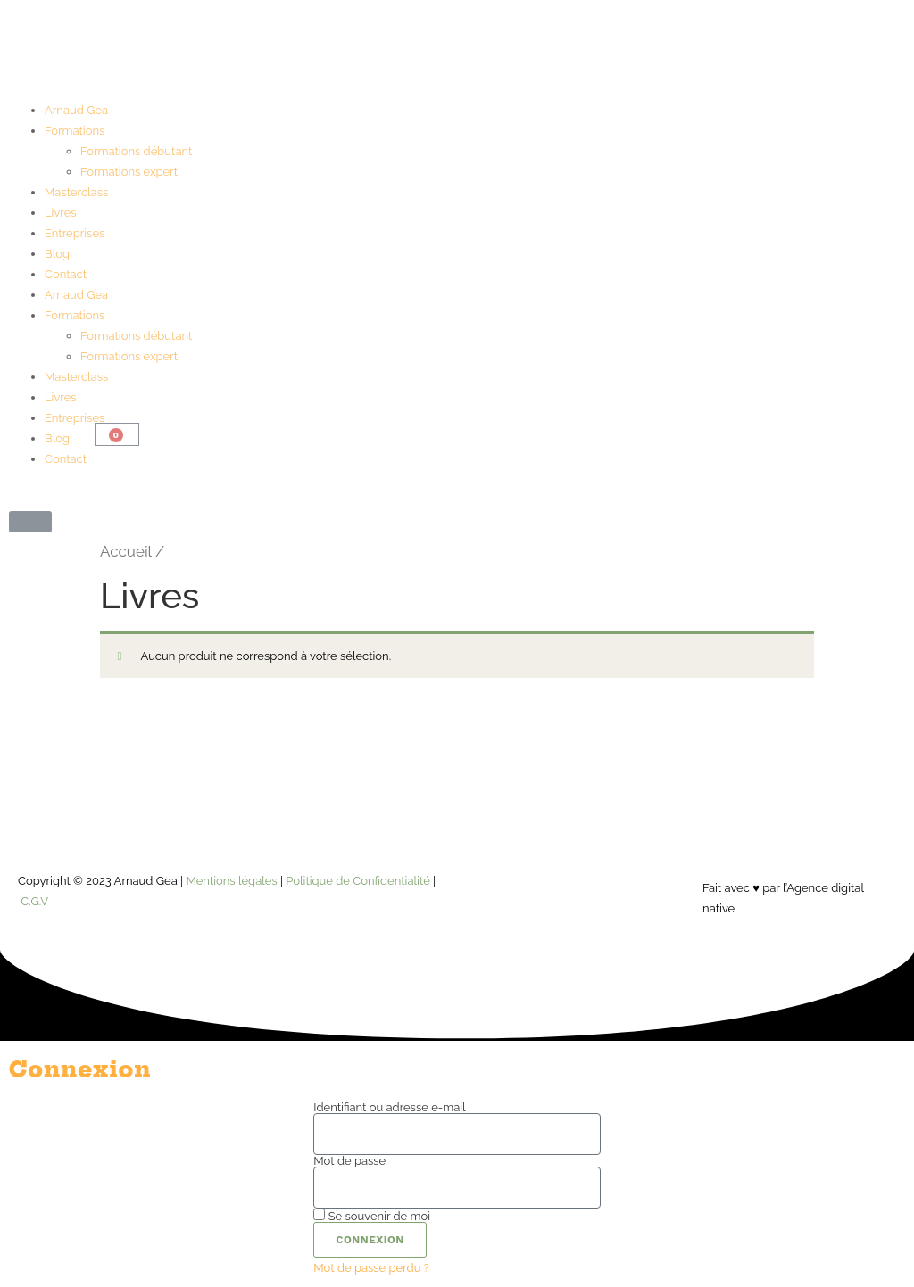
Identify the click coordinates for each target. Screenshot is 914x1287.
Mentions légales (231, 880)
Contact (66, 274)
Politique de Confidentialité (357, 880)
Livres (61, 212)
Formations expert (129, 171)
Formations (74, 130)
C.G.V (34, 901)
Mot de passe (349, 1161)
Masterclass (76, 192)
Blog (57, 253)
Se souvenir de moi (371, 1215)
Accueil (126, 551)
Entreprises (74, 233)
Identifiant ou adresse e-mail (389, 1107)
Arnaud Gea (76, 110)
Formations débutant (136, 151)
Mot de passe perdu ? (371, 1268)
